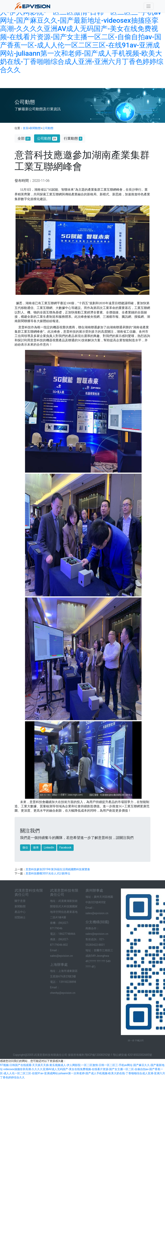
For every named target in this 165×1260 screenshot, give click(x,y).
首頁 (25, 128)
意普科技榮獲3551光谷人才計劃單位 (48, 873)
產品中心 (20, 911)
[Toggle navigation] (148, 6)
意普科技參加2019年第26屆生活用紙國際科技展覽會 (58, 869)
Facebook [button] (65, 847)
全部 (24, 138)
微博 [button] (36, 847)
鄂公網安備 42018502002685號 (132, 1054)
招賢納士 (20, 917)
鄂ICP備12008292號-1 (98, 1054)
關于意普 (20, 900)
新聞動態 (35, 128)
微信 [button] (25, 847)
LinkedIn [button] (49, 847)
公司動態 (47, 128)
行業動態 (73, 138)
